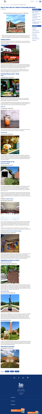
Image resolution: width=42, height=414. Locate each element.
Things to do (7, 371)
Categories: (2, 371)
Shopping (34, 29)
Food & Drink (17, 371)
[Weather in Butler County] (31, 1)
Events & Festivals (35, 30)
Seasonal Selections (36, 32)
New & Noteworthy (35, 38)
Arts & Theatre (34, 37)
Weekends (12, 371)
